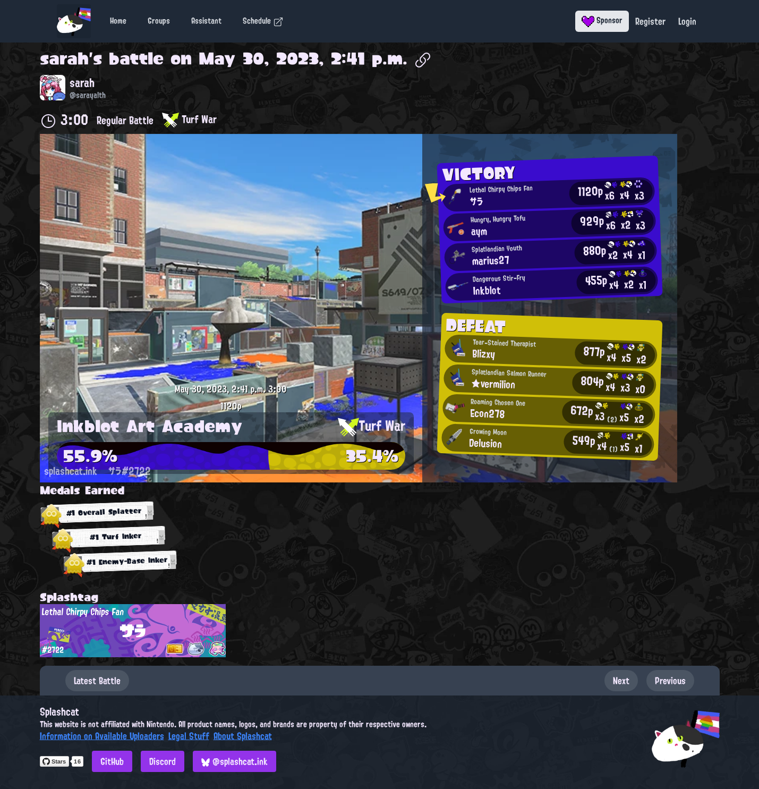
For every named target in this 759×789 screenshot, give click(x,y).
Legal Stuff (188, 735)
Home (118, 20)
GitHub (112, 761)
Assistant (206, 20)
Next (621, 680)
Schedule (263, 20)
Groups (159, 20)
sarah (64, 58)
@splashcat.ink (234, 761)
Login (687, 21)
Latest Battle (97, 680)
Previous (670, 680)
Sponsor (602, 20)
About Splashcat (243, 735)
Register (650, 21)
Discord (162, 761)
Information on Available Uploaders (102, 735)
